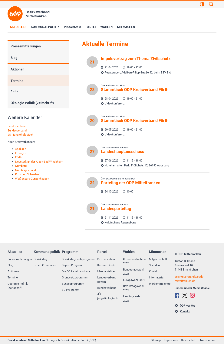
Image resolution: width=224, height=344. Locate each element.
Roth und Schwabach (28, 174)
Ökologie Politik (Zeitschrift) (32, 103)
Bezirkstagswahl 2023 (133, 288)
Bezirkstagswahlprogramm (78, 259)
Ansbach (20, 149)
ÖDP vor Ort (185, 305)
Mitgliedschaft (158, 259)
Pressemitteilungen (26, 46)
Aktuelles (18, 27)
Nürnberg (21, 166)
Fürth (18, 157)
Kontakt (154, 271)
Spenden (154, 265)
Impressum (171, 340)
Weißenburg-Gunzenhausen (32, 178)
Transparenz (207, 340)
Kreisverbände (106, 265)
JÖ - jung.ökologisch (20, 134)
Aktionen (17, 69)
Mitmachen (126, 27)
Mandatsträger (106, 271)
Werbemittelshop (159, 283)
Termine (17, 81)
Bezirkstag (40, 259)
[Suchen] (211, 5)
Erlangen (20, 153)
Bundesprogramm (73, 283)
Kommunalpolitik (45, 27)
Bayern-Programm (73, 265)
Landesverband (17, 126)
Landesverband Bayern (106, 280)
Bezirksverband (106, 259)
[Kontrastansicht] (202, 5)
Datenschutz (189, 340)
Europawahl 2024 (134, 280)
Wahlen (106, 27)
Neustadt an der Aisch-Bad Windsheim (39, 161)
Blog (14, 58)
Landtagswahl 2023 (131, 298)
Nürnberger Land (25, 170)
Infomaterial (156, 277)
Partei (91, 27)
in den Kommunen (45, 265)
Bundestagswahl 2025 (133, 272)
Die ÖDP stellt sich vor (76, 271)
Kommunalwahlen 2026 (134, 261)
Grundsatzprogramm (74, 277)
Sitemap (155, 340)
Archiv (14, 91)
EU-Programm (70, 289)
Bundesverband (17, 130)
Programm (72, 27)
